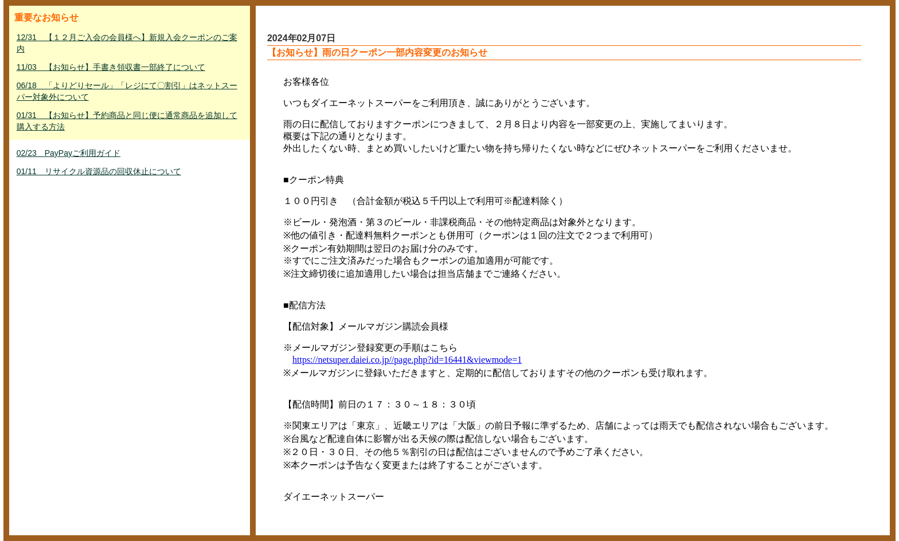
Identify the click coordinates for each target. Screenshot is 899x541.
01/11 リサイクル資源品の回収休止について (99, 171)
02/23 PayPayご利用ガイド (68, 153)
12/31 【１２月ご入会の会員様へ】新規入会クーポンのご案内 (127, 43)
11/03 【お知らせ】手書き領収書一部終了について (111, 67)
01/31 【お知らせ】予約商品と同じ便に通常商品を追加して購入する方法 (127, 121)
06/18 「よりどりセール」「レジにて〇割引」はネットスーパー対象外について (127, 91)
